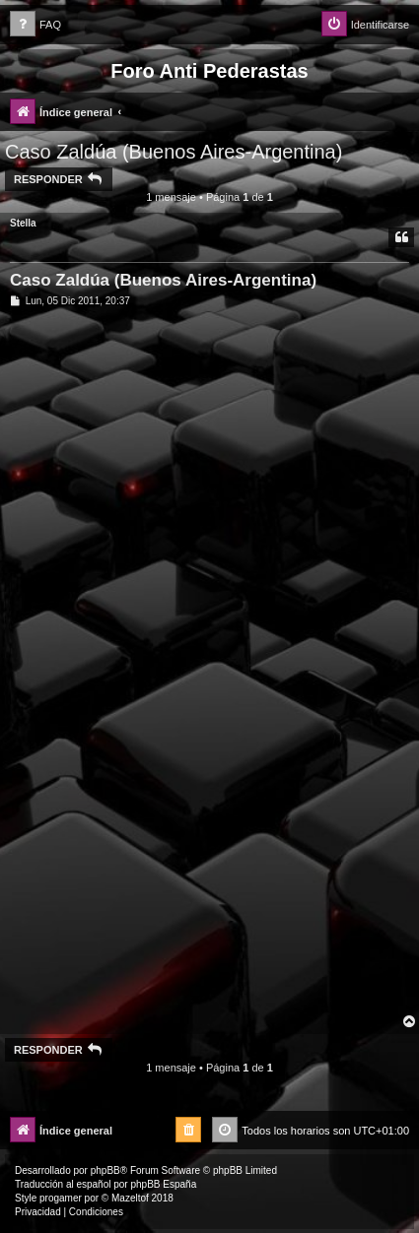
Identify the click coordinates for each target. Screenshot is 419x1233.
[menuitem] (35, 25)
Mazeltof (130, 1198)
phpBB (105, 1170)
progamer (60, 1198)
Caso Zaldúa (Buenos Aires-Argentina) (173, 151)
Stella (23, 223)
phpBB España (163, 1184)
